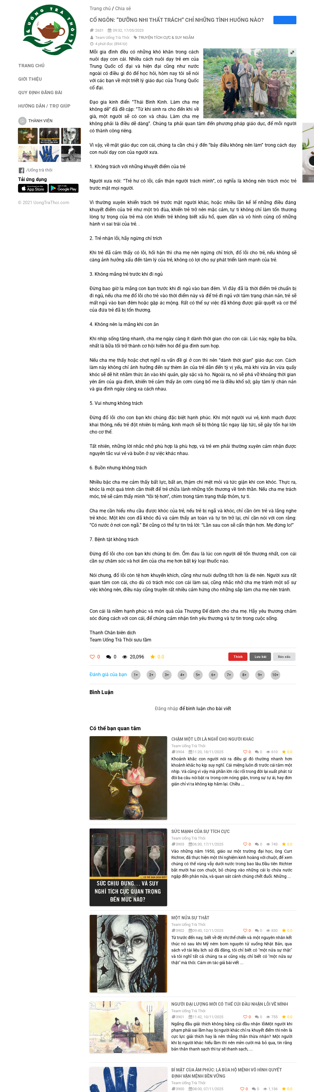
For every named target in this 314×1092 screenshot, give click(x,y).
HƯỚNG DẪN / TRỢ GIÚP (44, 106)
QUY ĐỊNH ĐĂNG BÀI (40, 92)
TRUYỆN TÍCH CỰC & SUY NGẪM (166, 37)
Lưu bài (260, 657)
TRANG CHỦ (31, 65)
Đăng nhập (166, 708)
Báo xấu (284, 657)
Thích (238, 657)
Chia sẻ (123, 8)
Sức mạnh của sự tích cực (200, 831)
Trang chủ (100, 8)
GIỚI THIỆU (30, 79)
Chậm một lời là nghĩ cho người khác (212, 739)
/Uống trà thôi (35, 170)
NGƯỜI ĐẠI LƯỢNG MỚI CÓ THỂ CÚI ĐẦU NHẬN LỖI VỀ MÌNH (229, 1004)
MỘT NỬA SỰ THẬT (190, 918)
